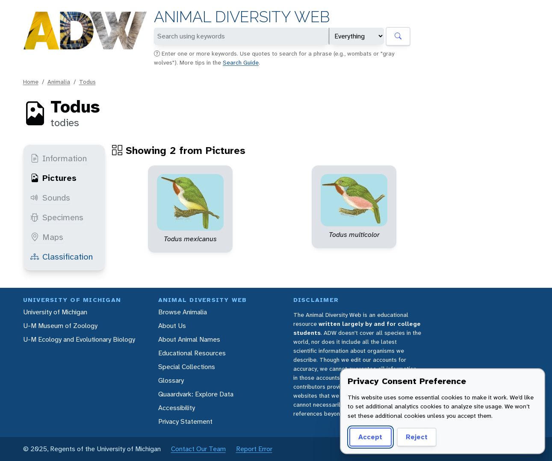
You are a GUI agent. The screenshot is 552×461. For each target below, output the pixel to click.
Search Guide (241, 62)
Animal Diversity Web (242, 17)
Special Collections (186, 366)
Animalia (58, 82)
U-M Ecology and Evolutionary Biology (79, 339)
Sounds (50, 197)
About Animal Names (189, 339)
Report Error (254, 448)
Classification (61, 256)
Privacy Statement (185, 421)
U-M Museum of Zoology (60, 325)
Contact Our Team (198, 448)
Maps (46, 236)
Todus (87, 82)
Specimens (56, 217)
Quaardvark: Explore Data (195, 394)
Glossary (171, 380)
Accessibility (176, 407)
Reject (417, 436)
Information (58, 158)
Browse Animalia (182, 311)
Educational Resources (192, 353)
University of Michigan (55, 311)
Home (30, 82)
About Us (172, 325)
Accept (370, 436)
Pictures (53, 177)
